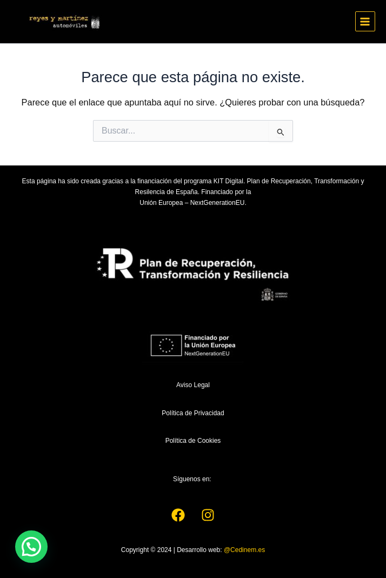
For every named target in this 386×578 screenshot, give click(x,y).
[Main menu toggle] (365, 21)
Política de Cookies (193, 440)
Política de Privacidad (193, 413)
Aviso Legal (193, 385)
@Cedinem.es (244, 550)
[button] (31, 546)
